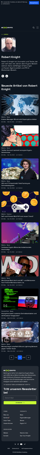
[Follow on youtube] (21, 444)
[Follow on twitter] (15, 444)
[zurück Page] (11, 357)
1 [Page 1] (15, 357)
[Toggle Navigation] (37, 27)
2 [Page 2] (16, 357)
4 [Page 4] (23, 357)
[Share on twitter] (2, 76)
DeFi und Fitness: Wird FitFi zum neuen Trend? (17, 216)
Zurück (5, 34)
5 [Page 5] (24, 357)
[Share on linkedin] (6, 76)
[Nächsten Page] (28, 357)
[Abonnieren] (20, 402)
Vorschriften (5, 311)
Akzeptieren (34, 3)
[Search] (34, 28)
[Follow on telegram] (24, 444)
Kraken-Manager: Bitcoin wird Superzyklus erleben (19, 119)
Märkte (3, 117)
